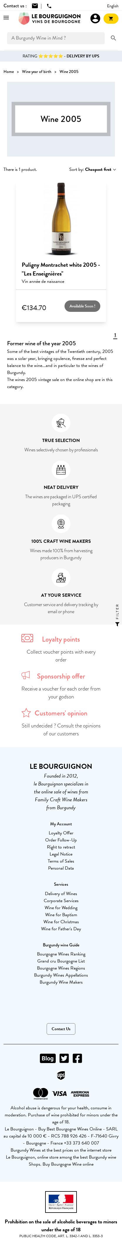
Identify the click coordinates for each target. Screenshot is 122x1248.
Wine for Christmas (61, 921)
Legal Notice (61, 854)
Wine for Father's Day (61, 928)
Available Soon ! (82, 306)
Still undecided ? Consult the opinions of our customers (61, 729)
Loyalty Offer (61, 832)
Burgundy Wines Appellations (61, 975)
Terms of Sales (61, 861)
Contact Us (61, 1029)
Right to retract (61, 847)
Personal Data (61, 868)
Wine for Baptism (61, 914)
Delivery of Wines (61, 893)
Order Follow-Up (61, 840)
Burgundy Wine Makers (61, 982)
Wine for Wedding (61, 907)
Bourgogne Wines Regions (61, 968)
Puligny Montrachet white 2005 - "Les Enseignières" (61, 269)
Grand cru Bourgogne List (61, 961)
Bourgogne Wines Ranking (61, 954)
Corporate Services (61, 900)
